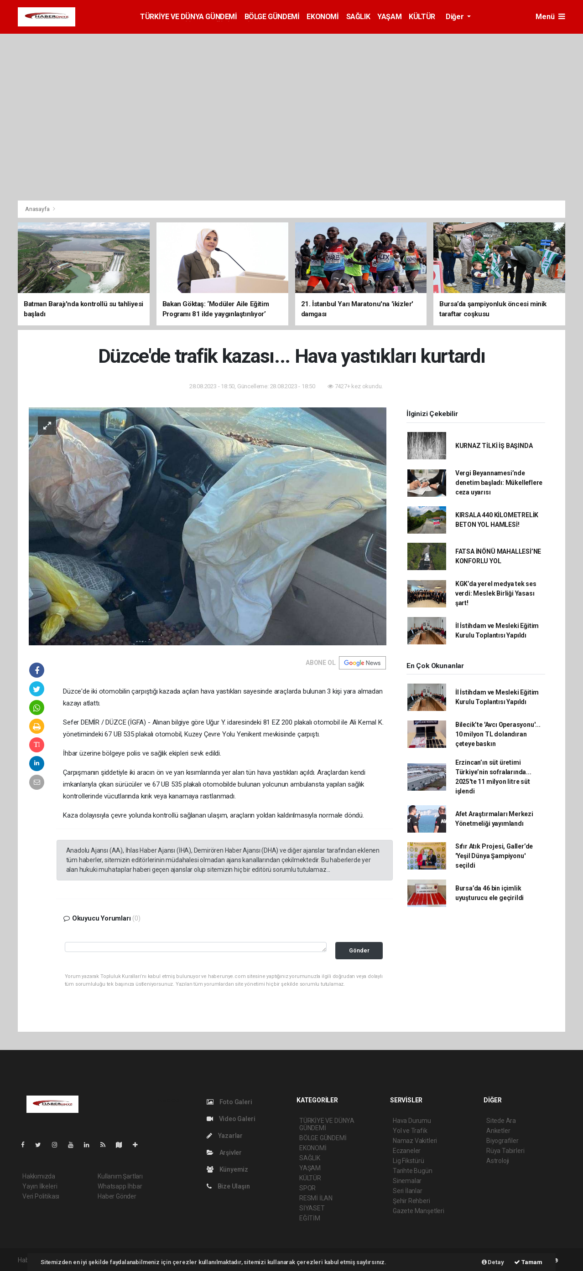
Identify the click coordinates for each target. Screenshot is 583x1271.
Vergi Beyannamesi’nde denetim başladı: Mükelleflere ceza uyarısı (498, 482)
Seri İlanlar (407, 1190)
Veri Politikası (40, 1196)
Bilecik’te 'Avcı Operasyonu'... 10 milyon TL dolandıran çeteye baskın (498, 734)
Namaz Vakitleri (415, 1140)
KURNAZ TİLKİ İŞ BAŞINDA (494, 445)
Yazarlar (225, 1135)
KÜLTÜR (422, 16)
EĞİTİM (309, 1218)
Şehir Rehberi (411, 1200)
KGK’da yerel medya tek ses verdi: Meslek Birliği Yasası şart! (495, 593)
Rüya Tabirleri (505, 1150)
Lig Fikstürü (408, 1160)
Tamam (528, 1262)
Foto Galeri (229, 1102)
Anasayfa (38, 209)
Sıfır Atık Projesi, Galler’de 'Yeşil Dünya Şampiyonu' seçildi (494, 856)
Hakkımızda (38, 1176)
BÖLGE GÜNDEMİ (272, 16)
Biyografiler (502, 1140)
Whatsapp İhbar (120, 1186)
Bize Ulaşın (228, 1186)
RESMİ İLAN (316, 1198)
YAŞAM (389, 16)
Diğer (455, 16)
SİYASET (312, 1208)
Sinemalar (407, 1180)
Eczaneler (407, 1150)
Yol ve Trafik (410, 1130)
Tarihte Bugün (412, 1170)
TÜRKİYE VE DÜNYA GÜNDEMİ (188, 16)
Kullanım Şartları (120, 1176)
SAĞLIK (358, 16)
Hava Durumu (412, 1120)
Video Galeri (231, 1118)
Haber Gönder (117, 1196)
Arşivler (224, 1152)
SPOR (307, 1188)
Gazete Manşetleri (418, 1210)
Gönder (359, 950)
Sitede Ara (501, 1120)
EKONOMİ (322, 16)
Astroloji (497, 1160)
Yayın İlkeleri (39, 1186)
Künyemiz (227, 1169)
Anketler (498, 1130)
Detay (493, 1262)
